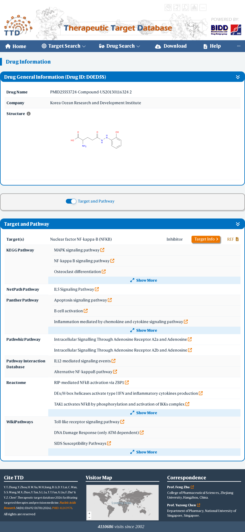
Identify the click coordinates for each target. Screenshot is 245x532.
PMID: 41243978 (62, 508)
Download (171, 46)
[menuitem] (16, 46)
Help (212, 46)
